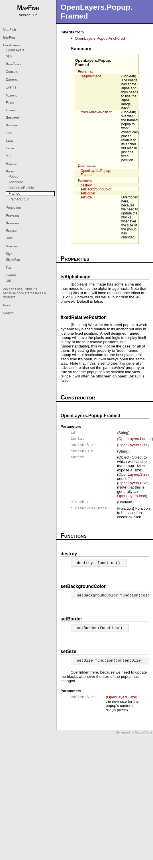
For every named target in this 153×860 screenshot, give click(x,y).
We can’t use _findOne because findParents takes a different (24, 293)
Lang (9, 141)
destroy (86, 185)
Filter (10, 103)
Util (8, 281)
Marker (11, 164)
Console (12, 72)
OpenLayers (11, 45)
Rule (9, 238)
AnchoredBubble (21, 188)
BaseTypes (13, 64)
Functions (85, 180)
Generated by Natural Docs (134, 732)
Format (11, 110)
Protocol (12, 216)
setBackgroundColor (96, 189)
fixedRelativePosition (96, 112)
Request (12, 230)
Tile (8, 268)
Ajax (9, 56)
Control (12, 80)
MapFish (9, 30)
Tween (11, 275)
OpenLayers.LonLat (135, 439)
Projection (13, 208)
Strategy (12, 246)
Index (6, 305)
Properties (85, 71)
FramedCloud (19, 199)
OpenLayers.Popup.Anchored (100, 38)
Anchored (16, 182)
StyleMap (13, 260)
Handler (12, 125)
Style (9, 254)
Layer (10, 148)
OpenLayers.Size (132, 445)
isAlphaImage (91, 76)
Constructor (87, 166)
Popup (10, 171)
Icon (9, 133)
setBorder (88, 193)
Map (9, 156)
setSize (86, 197)
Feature (11, 95)
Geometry (13, 118)
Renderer (12, 223)
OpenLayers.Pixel (133, 483)
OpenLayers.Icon (131, 496)
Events (11, 87)
